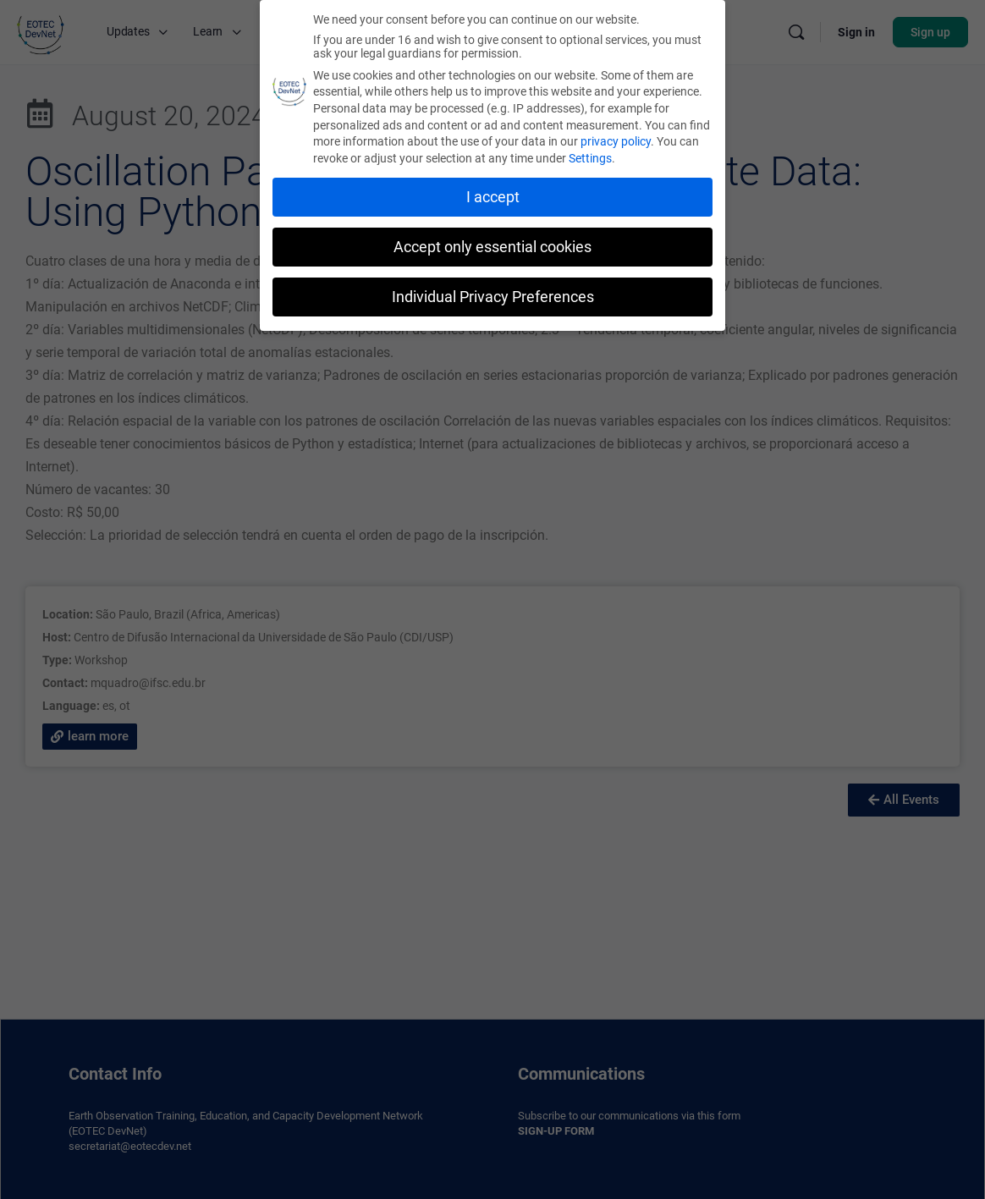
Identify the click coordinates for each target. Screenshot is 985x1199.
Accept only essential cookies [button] (492, 246)
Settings (590, 157)
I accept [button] (493, 196)
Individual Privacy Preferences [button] (493, 296)
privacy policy (616, 140)
